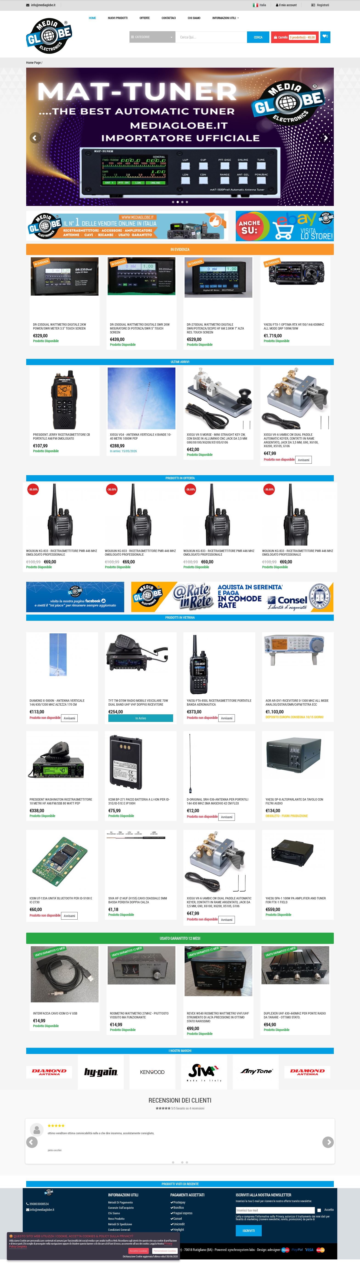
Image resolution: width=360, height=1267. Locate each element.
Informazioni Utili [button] (224, 18)
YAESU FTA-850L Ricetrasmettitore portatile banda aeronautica (219, 702)
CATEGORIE (140, 37)
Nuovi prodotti (117, 18)
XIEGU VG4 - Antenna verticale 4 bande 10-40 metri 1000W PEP (140, 436)
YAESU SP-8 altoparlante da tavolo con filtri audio (294, 801)
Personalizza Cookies (165, 1250)
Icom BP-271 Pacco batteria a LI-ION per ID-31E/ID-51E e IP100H (139, 801)
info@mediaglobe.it (43, 5)
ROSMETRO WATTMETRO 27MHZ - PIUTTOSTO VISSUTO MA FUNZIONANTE (139, 1015)
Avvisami (303, 460)
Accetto (329, 1209)
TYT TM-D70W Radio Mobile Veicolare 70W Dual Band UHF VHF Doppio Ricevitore (138, 702)
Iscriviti (249, 1230)
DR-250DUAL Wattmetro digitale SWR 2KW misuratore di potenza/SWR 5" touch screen (140, 328)
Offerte (144, 18)
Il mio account (286, 5)
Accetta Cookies (138, 1250)
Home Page (33, 62)
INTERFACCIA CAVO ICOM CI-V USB (55, 1013)
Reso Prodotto (116, 1219)
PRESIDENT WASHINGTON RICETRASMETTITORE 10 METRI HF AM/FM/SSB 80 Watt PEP (61, 801)
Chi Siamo (194, 18)
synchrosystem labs (241, 1249)
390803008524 (39, 1204)
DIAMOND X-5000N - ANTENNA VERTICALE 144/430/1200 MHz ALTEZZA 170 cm (57, 702)
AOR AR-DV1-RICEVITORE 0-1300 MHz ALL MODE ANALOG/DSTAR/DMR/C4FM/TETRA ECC (297, 702)
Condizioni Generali (119, 1230)
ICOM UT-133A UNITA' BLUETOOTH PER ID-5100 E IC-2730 (61, 900)
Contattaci (169, 18)
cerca (258, 37)
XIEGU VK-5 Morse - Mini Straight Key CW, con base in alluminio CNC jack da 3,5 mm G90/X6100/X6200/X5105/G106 (217, 438)
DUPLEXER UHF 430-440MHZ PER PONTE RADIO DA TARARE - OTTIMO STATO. (295, 1015)
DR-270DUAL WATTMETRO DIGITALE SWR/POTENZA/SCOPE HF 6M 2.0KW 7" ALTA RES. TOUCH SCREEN (215, 328)
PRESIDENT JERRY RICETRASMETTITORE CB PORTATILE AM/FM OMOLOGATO (61, 436)
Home (92, 18)
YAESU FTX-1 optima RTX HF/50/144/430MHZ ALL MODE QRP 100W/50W (294, 326)
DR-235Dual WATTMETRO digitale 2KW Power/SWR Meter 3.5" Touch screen (59, 326)
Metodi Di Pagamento (120, 1202)
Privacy (280, 1216)
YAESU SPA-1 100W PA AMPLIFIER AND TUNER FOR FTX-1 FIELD (296, 900)
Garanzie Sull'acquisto (121, 1208)
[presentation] (35, 138)
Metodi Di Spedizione (120, 1224)
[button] (173, 202)
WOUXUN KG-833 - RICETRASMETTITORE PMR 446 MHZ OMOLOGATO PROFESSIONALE (61, 553)
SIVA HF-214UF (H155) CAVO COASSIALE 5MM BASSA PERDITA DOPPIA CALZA (137, 900)
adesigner (274, 1249)
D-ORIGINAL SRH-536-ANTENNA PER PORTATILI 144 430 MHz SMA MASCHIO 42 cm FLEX (217, 801)
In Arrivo (140, 718)
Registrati (320, 5)
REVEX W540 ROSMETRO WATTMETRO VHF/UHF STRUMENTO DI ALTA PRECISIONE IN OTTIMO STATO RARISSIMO (218, 1017)
